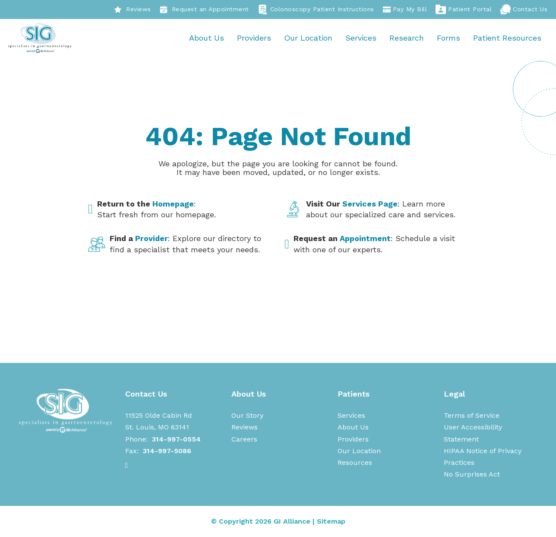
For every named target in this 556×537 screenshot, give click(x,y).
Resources (355, 463)
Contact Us (523, 9)
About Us (206, 38)
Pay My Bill (405, 9)
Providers (254, 38)
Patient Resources (507, 38)
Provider (151, 239)
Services (360, 38)
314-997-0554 (176, 439)
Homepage (173, 204)
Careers (244, 439)
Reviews (132, 9)
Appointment (365, 239)
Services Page (370, 204)
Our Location (308, 38)
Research (406, 38)
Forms (448, 38)
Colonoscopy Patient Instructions (316, 9)
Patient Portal (464, 9)
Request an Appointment (204, 9)
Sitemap (331, 522)
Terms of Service (471, 416)
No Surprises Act (472, 475)
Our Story (247, 416)
